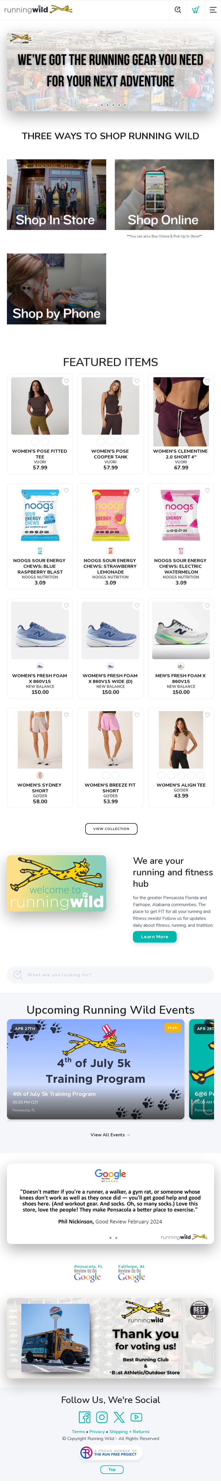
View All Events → (110, 1138)
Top (112, 1472)
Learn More (155, 937)
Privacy (97, 1435)
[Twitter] (119, 1420)
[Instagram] (101, 1420)
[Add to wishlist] (66, 381)
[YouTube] (136, 1420)
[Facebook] (84, 1420)
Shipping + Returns (129, 1435)
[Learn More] (110, 1341)
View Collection (111, 829)
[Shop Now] (110, 71)
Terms (78, 1435)
